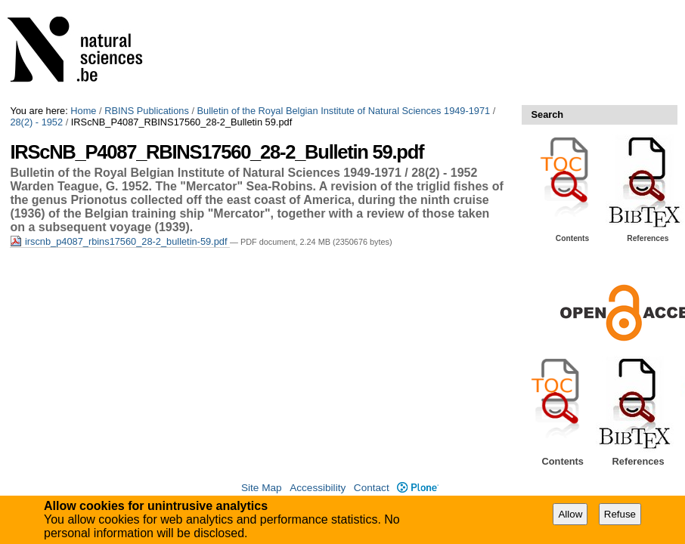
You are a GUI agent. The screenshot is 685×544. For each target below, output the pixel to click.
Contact (371, 487)
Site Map (261, 487)
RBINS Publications (146, 110)
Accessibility (318, 487)
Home (83, 110)
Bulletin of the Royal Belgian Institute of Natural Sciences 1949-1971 (344, 110)
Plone (417, 487)
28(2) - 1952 (36, 122)
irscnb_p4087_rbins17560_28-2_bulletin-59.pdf (120, 241)
